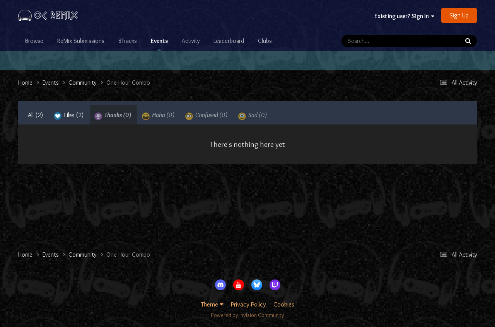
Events (159, 44)
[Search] (383, 41)
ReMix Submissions (80, 40)
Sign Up (459, 15)
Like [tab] (69, 115)
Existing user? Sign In (404, 16)
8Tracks (127, 40)
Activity (191, 40)
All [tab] (35, 115)
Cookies (283, 304)
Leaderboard (228, 40)
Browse (34, 40)
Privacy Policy (248, 304)
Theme (212, 304)
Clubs (265, 40)
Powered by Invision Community (247, 315)
